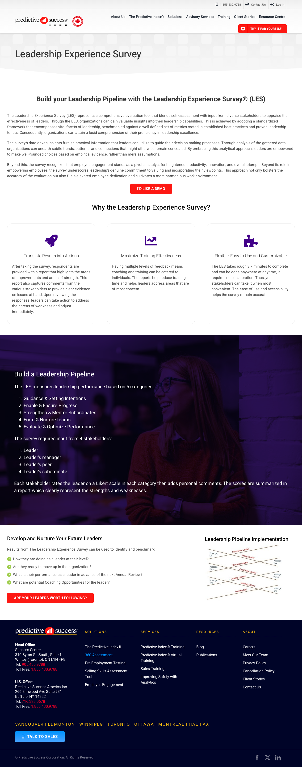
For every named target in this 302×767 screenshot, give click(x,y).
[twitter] (267, 757)
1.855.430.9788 (44, 669)
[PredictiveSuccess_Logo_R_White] (46, 629)
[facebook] (257, 757)
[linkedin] (278, 757)
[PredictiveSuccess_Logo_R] (41, 18)
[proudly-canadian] (77, 18)
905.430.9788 (33, 664)
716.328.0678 (33, 701)
